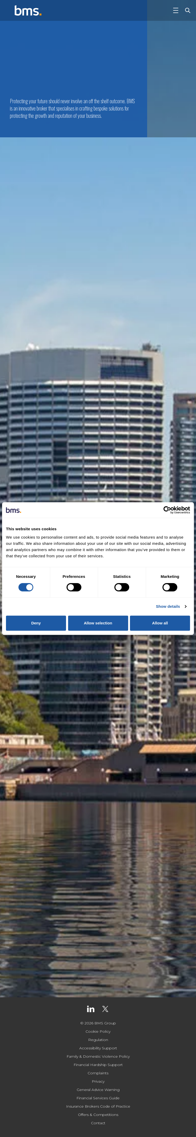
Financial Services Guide (98, 1098)
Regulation (98, 1039)
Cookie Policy (98, 1031)
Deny (36, 623)
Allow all (160, 623)
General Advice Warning (98, 1089)
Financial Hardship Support (98, 1064)
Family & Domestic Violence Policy (98, 1056)
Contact (98, 1123)
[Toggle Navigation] (175, 10)
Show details (168, 606)
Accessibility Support (98, 1048)
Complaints (98, 1073)
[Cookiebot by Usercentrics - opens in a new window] (167, 510)
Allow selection (98, 623)
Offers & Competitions (98, 1114)
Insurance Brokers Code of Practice (98, 1106)
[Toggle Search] (186, 10)
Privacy (98, 1081)
